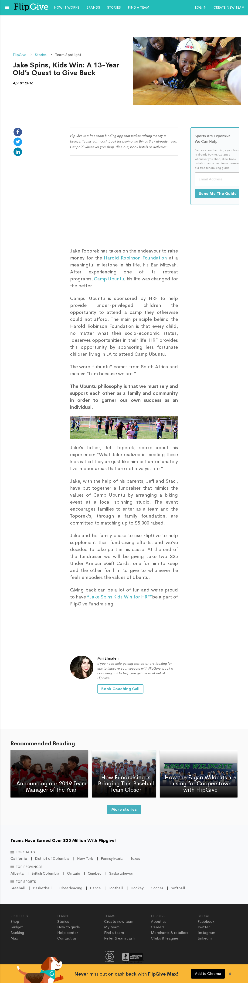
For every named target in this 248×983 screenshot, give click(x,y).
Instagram (206, 932)
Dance (95, 888)
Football (116, 888)
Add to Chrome (208, 973)
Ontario (73, 873)
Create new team (229, 7)
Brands (93, 7)
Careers (157, 927)
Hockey (137, 888)
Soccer (157, 888)
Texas (135, 858)
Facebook (206, 921)
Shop (14, 921)
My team (111, 927)
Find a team (138, 7)
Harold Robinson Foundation (135, 258)
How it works (66, 7)
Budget (16, 927)
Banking (17, 932)
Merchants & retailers (169, 932)
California (18, 858)
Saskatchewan (121, 873)
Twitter (204, 927)
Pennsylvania (112, 858)
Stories (114, 7)
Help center (67, 932)
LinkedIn (205, 938)
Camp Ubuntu (109, 279)
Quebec (95, 873)
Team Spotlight (68, 54)
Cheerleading (70, 888)
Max (14, 938)
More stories (124, 809)
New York (85, 858)
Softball (178, 888)
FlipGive (19, 54)
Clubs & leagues (165, 938)
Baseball (17, 888)
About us (158, 921)
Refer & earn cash (119, 938)
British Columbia (45, 873)
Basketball (42, 888)
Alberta (17, 873)
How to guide (68, 927)
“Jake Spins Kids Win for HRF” (119, 597)
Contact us (66, 938)
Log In (201, 7)
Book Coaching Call (120, 688)
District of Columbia (52, 858)
